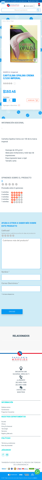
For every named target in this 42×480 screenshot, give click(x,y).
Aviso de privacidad (6, 445)
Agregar (31, 100)
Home (4, 21)
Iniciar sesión (29, 6)
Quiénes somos (5, 407)
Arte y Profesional (6, 426)
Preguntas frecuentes (7, 412)
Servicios (4, 431)
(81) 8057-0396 (21, 385)
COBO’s (35, 478)
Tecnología (4, 428)
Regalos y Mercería (6, 433)
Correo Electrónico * (10, 283)
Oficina (8, 21)
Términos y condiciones (8, 443)
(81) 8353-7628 (21, 382)
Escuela (3, 421)
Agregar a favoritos (10, 105)
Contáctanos (5, 409)
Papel (12, 21)
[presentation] (21, 300)
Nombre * (5, 272)
